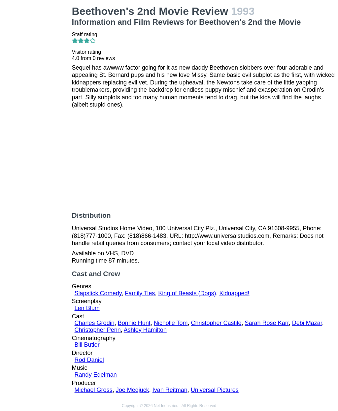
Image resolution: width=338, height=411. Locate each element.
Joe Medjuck (132, 390)
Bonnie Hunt (134, 323)
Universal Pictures (215, 390)
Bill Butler (87, 344)
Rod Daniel (89, 360)
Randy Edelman (96, 374)
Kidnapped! (234, 293)
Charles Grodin (95, 323)
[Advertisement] (37, 104)
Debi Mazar (307, 323)
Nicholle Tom (171, 323)
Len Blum (87, 308)
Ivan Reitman (169, 390)
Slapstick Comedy (98, 293)
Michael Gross (94, 390)
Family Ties (140, 293)
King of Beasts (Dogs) (187, 293)
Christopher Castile (216, 323)
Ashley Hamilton (145, 330)
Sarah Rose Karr (267, 323)
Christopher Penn (98, 330)
